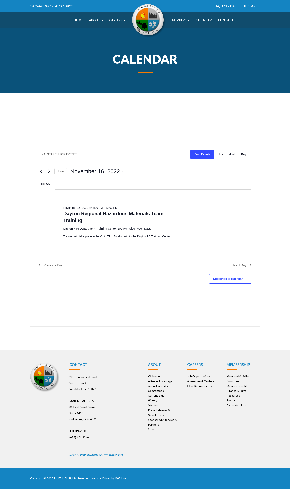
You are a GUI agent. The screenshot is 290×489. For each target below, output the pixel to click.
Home (78, 20)
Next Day (242, 265)
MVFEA (58, 478)
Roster (231, 400)
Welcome (154, 376)
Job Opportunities (198, 376)
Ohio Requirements (199, 386)
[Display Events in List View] (221, 154)
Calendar (204, 20)
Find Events (202, 154)
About (96, 20)
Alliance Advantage (160, 381)
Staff (151, 429)
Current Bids (156, 395)
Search (252, 6)
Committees (156, 390)
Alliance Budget (236, 390)
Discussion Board (237, 405)
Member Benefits (238, 386)
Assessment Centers (200, 381)
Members (181, 20)
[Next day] (49, 171)
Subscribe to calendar (228, 278)
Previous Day (51, 265)
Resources (233, 395)
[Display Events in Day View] (243, 154)
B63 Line (121, 478)
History (152, 400)
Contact (226, 20)
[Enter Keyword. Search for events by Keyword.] (114, 154)
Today (61, 171)
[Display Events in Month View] (232, 154)
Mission (153, 405)
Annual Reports (158, 386)
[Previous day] (41, 171)
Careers (117, 20)
